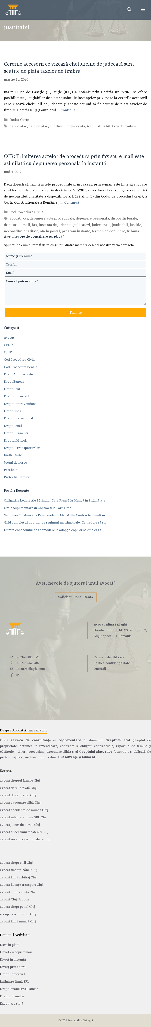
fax (34, 225)
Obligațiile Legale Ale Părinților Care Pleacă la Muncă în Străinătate (54, 500)
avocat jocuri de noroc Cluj (20, 825)
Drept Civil (12, 389)
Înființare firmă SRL (14, 981)
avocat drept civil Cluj (16, 863)
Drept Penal (13, 426)
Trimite (75, 312)
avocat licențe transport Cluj (21, 885)
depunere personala (92, 218)
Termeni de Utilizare (109, 657)
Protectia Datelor (16, 477)
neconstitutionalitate (21, 231)
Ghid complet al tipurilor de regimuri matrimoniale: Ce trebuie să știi (55, 522)
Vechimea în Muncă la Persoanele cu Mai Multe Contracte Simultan (54, 515)
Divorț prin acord (13, 967)
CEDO (8, 345)
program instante (76, 231)
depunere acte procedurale (52, 218)
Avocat (9, 337)
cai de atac (18, 126)
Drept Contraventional (21, 404)
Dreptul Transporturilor (22, 448)
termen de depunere (108, 231)
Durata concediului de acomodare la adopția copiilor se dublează (52, 530)
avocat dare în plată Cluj (18, 788)
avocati (15, 218)
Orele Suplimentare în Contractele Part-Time (37, 508)
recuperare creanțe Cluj (18, 914)
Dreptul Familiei (16, 433)
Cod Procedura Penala (20, 367)
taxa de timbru (124, 126)
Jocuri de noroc (15, 462)
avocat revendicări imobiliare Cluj (25, 839)
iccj (90, 126)
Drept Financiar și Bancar (19, 989)
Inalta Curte (19, 120)
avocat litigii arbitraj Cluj (18, 877)
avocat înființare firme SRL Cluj (23, 817)
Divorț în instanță (13, 959)
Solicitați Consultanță (75, 597)
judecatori (81, 225)
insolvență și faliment (78, 757)
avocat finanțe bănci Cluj (18, 870)
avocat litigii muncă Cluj (18, 921)
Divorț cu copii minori (16, 952)
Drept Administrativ (19, 374)
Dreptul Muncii (15, 440)
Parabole (10, 470)
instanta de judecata (55, 225)
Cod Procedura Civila (27, 212)
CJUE (8, 352)
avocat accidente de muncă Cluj (24, 810)
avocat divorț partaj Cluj (18, 795)
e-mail (24, 225)
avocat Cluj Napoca (14, 899)
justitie (135, 225)
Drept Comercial (16, 396)
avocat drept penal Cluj (17, 907)
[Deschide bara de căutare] (129, 10)
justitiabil (102, 126)
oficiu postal (50, 231)
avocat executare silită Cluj (20, 802)
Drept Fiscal (13, 411)
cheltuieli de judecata (67, 126)
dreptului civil (118, 740)
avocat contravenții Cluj (18, 892)
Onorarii (100, 669)
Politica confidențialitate (112, 663)
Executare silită (11, 1003)
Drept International (18, 418)
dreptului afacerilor (95, 752)
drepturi (11, 225)
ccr (25, 218)
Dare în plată (9, 945)
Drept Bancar (14, 381)
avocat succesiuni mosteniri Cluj (24, 832)
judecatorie (101, 225)
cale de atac (38, 126)
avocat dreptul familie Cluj (20, 780)
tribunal (133, 231)
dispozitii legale (124, 218)
